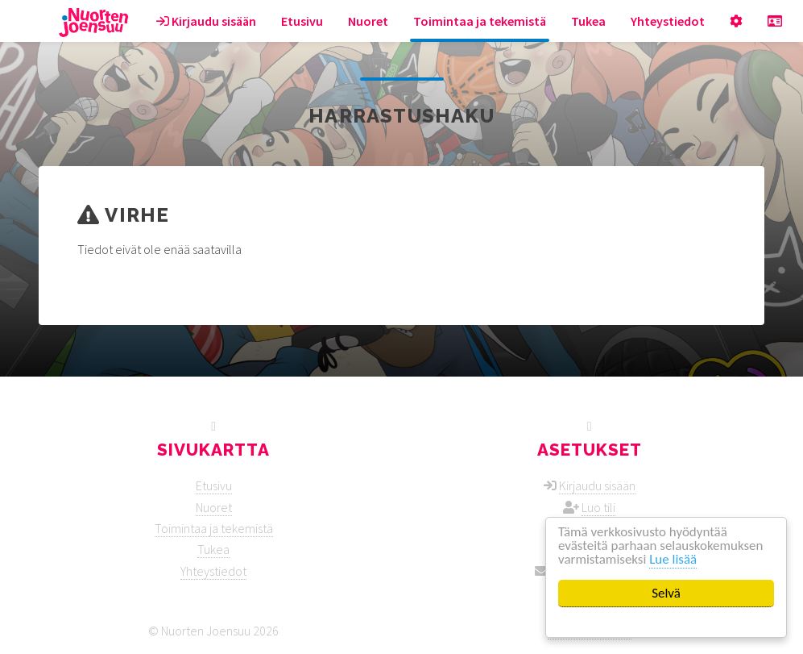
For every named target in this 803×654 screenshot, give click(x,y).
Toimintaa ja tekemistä (479, 21)
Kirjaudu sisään (206, 21)
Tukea (588, 21)
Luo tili (598, 507)
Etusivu (302, 21)
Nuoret (368, 21)
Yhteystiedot (668, 21)
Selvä (666, 593)
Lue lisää (673, 560)
